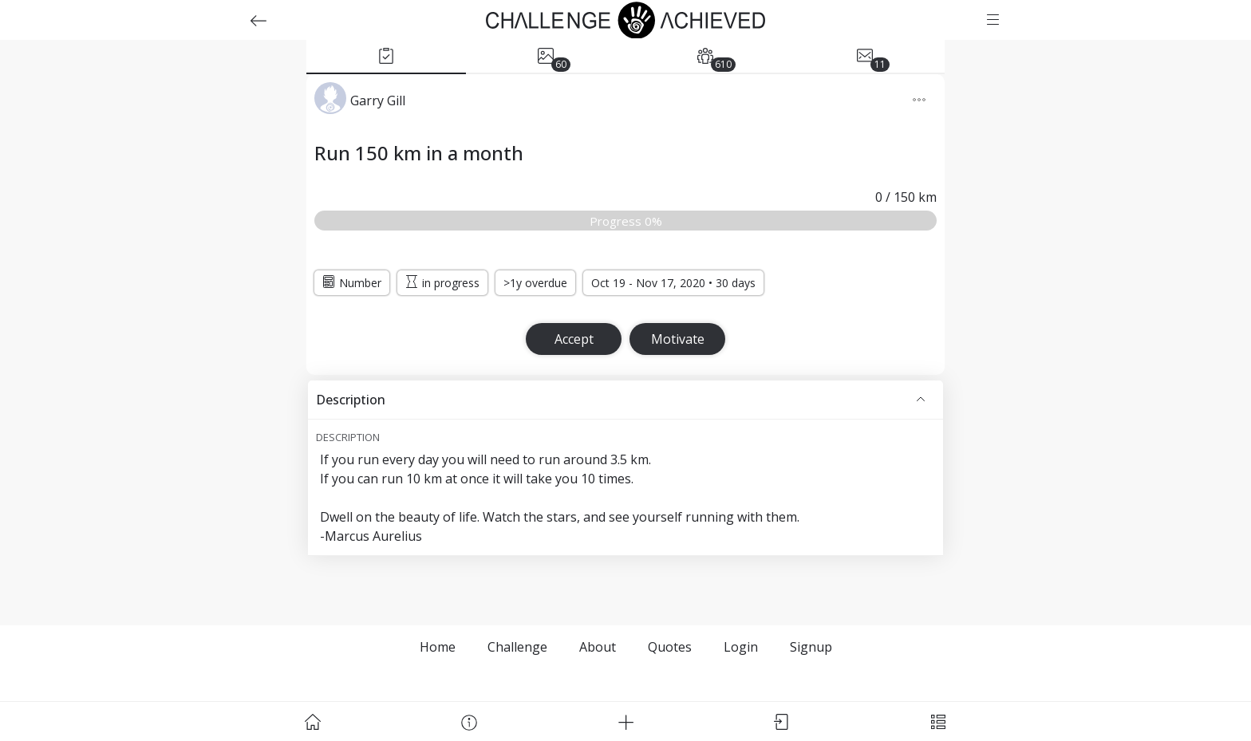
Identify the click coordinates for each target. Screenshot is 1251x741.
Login (741, 647)
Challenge (517, 647)
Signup (811, 647)
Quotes (670, 647)
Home (438, 647)
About (597, 647)
